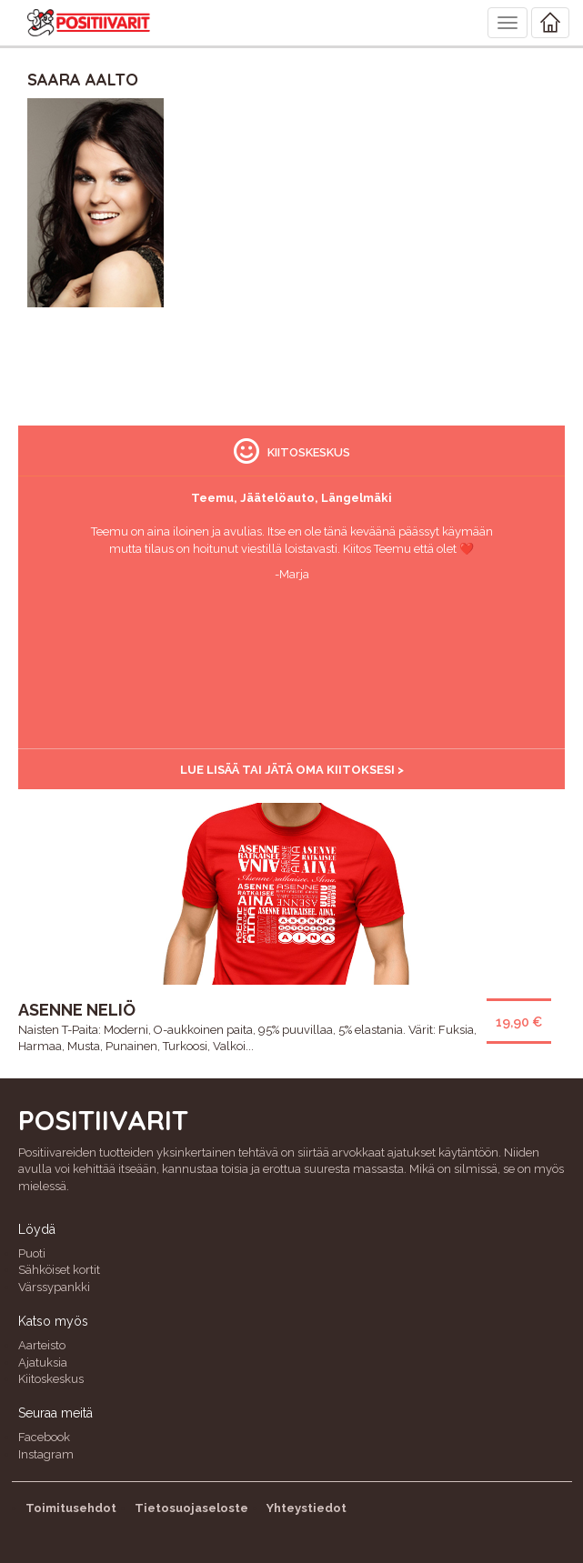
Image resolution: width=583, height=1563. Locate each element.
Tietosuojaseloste (191, 1508)
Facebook (44, 1437)
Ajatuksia (42, 1362)
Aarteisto (41, 1345)
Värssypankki (54, 1287)
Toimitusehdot (70, 1508)
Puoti (31, 1253)
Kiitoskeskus (51, 1379)
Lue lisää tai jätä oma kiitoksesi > (292, 769)
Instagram (46, 1454)
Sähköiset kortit (59, 1270)
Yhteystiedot (306, 1508)
